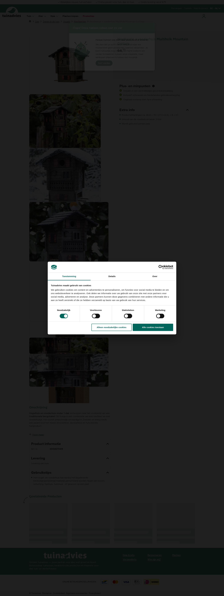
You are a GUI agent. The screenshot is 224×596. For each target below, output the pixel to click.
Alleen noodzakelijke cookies (111, 327)
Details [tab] (112, 276)
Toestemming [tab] (69, 276)
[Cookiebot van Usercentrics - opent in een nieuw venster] (160, 267)
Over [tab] (154, 276)
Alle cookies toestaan (153, 327)
